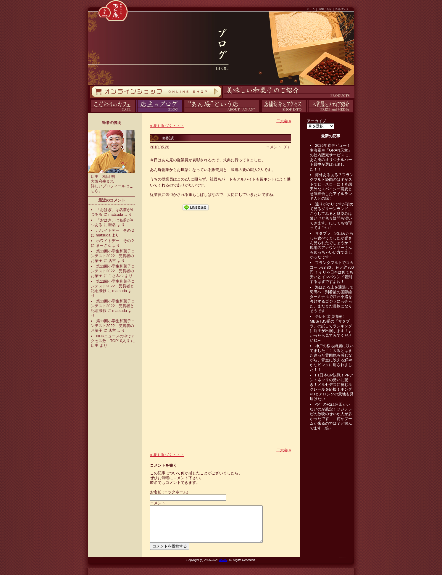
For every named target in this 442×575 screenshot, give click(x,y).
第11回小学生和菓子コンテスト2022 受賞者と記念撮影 (113, 286)
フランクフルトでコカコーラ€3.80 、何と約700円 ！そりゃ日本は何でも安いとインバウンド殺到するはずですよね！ (332, 272)
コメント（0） (278, 147)
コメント (157, 503)
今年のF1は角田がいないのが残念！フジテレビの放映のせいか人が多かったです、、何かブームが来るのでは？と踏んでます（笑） (331, 416)
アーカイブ (316, 121)
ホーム (311, 9)
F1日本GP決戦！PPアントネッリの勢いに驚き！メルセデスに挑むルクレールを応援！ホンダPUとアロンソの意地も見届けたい (332, 387)
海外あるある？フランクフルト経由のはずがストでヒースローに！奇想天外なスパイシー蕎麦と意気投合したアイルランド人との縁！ (332, 187)
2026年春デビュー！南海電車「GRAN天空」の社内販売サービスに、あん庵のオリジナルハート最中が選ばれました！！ (331, 157)
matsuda (115, 214)
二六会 (283, 121)
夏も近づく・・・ (167, 125)
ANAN (223, 567)
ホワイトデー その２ (115, 230)
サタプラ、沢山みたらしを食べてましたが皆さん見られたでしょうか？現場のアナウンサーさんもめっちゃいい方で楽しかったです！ (332, 245)
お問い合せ (325, 9)
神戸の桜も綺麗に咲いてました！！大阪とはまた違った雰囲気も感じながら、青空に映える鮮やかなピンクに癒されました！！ (332, 358)
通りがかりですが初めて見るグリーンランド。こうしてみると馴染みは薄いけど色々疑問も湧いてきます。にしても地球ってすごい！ (332, 216)
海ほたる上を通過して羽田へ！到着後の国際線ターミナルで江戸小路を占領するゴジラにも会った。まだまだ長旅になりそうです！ (332, 299)
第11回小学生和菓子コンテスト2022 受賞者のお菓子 (113, 256)
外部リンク (342, 9)
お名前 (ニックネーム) (169, 492)
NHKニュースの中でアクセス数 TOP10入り (113, 338)
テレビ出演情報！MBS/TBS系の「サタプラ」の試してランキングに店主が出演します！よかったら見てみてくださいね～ (331, 328)
